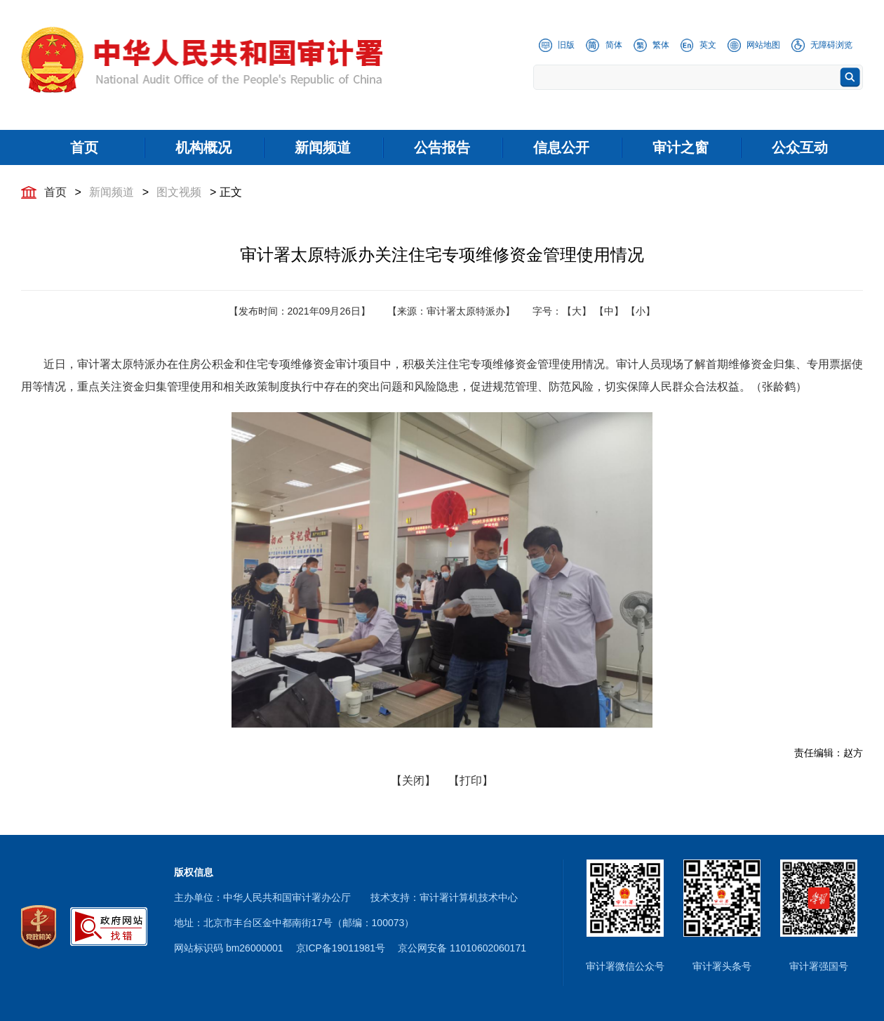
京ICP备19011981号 (341, 948)
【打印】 (470, 780)
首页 (55, 192)
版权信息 (193, 872)
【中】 (609, 311)
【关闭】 (413, 780)
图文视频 (178, 192)
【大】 (576, 311)
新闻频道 (111, 192)
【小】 (640, 311)
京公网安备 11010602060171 (462, 948)
